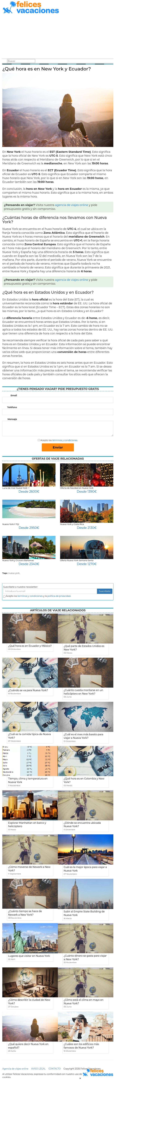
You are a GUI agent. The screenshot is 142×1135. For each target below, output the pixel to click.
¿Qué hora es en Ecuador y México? (30, 645)
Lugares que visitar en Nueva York (29, 955)
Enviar (58, 447)
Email (14, 395)
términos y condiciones (64, 440)
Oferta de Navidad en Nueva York (76, 488)
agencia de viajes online (71, 205)
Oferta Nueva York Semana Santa (76, 560)
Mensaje (12, 419)
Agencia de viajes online (15, 1068)
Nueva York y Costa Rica (72, 524)
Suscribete (104, 591)
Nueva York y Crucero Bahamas (18, 560)
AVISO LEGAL (38, 1068)
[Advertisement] (57, 36)
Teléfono (12, 407)
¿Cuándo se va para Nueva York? (28, 690)
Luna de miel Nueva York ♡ (16, 488)
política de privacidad (58, 596)
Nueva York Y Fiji (10, 524)
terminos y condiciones (30, 596)
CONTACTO (54, 1068)
